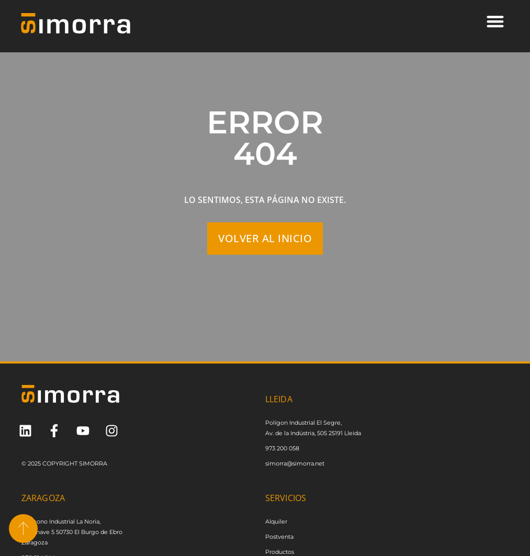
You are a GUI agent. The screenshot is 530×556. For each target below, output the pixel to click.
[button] (495, 21)
